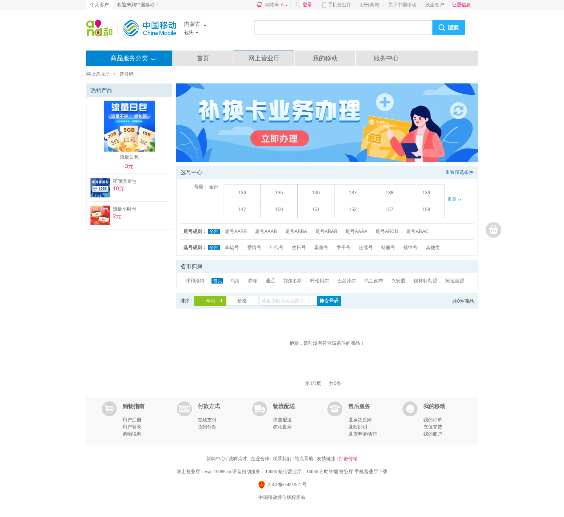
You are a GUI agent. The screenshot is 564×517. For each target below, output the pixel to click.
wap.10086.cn (218, 471)
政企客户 (434, 4)
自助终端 (328, 471)
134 (242, 192)
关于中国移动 (402, 4)
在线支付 (207, 420)
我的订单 (432, 420)
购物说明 (132, 434)
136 (316, 192)
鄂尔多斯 (292, 281)
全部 (214, 187)
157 (389, 209)
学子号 (343, 247)
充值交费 (432, 427)
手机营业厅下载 (370, 471)
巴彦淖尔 (346, 281)
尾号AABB (236, 231)
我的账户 (432, 434)
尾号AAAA (356, 231)
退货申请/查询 (363, 434)
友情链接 (327, 458)
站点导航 (305, 458)
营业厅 (346, 471)
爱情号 (254, 247)
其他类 (433, 247)
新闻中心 (216, 458)
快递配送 (282, 420)
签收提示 (282, 427)
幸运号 (232, 247)
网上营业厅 (264, 58)
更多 (454, 199)
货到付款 (207, 427)
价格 (242, 301)
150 (279, 209)
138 (389, 192)
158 (426, 209)
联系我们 (283, 458)
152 (352, 209)
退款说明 (357, 427)
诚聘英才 (238, 458)
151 (316, 209)
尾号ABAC (417, 231)
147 (242, 209)
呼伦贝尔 (319, 281)
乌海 (235, 281)
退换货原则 (360, 420)
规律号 (410, 247)
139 (426, 192)
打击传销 (348, 458)
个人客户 (99, 4)
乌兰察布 (373, 281)
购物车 (276, 4)
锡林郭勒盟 (425, 281)
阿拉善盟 (454, 281)
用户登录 (132, 427)
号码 (210, 301)
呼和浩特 (195, 281)
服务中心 (386, 58)
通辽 (270, 281)
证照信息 (461, 4)
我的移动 (325, 58)
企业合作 (261, 458)
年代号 (276, 247)
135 (279, 192)
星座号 (321, 247)
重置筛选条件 (459, 172)
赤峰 (252, 281)
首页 (203, 58)
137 (352, 192)
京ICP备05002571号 (282, 485)
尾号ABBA (296, 231)
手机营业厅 (339, 4)
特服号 (388, 247)
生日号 (299, 247)
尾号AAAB (266, 231)
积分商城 (369, 4)
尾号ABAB (326, 231)
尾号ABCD (387, 231)
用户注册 (132, 420)
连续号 (366, 247)
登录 (307, 4)
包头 (217, 281)
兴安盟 (398, 281)
